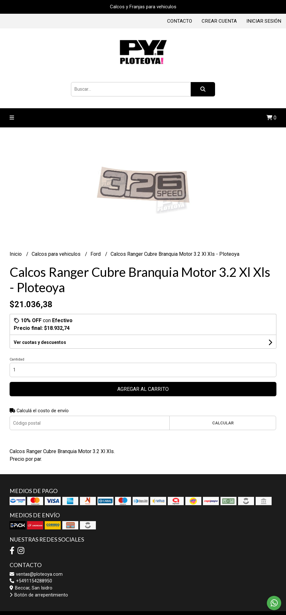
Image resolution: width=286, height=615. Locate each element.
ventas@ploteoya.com (36, 574)
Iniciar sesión (263, 21)
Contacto (179, 21)
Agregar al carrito (143, 389)
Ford (96, 254)
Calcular (223, 423)
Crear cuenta (219, 21)
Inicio (16, 254)
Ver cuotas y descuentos (40, 342)
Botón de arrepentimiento (39, 595)
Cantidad (17, 359)
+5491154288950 (31, 581)
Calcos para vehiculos (57, 254)
